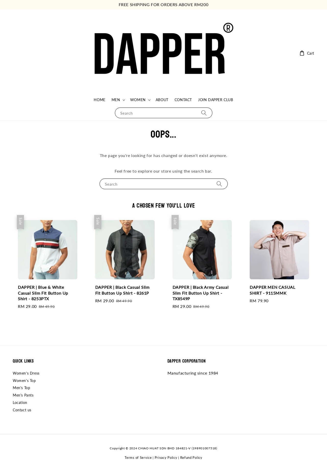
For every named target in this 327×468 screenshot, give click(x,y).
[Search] (204, 113)
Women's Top (24, 380)
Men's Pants (23, 395)
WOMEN (138, 100)
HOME (99, 100)
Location (20, 402)
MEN (116, 100)
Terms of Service (138, 457)
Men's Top (21, 388)
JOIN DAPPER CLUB (215, 100)
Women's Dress (26, 373)
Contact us (22, 410)
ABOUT (162, 100)
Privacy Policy (166, 457)
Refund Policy (191, 457)
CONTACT (183, 100)
